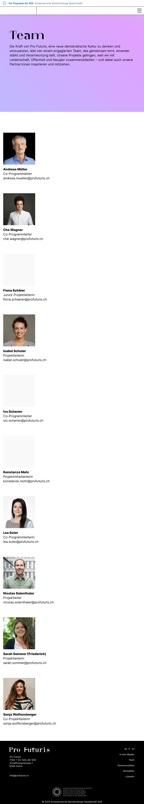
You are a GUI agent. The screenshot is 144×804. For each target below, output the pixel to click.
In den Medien (127, 754)
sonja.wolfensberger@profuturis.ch (29, 723)
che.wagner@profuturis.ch (23, 239)
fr (129, 748)
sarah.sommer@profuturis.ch (25, 663)
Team (131, 759)
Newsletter (128, 770)
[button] (139, 10)
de (125, 748)
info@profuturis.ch (19, 775)
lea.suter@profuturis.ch (21, 542)
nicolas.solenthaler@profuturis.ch (28, 602)
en (133, 748)
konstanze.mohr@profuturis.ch (26, 481)
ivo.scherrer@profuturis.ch (23, 420)
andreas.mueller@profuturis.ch (26, 178)
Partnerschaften (126, 765)
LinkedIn (129, 776)
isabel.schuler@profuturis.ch (24, 360)
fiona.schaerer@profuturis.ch (25, 299)
